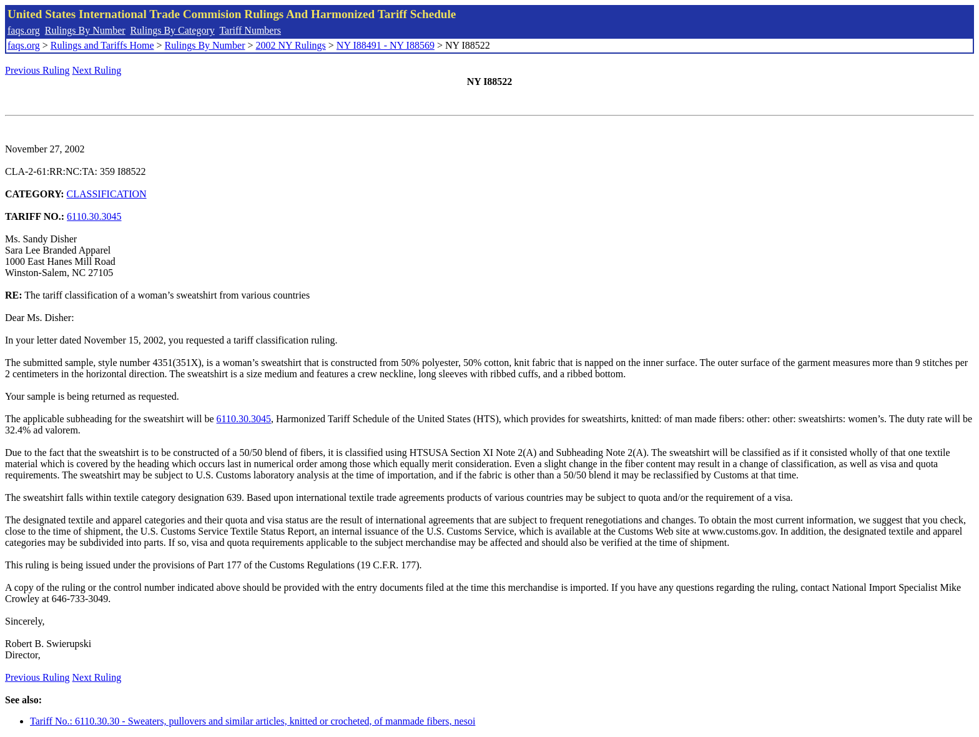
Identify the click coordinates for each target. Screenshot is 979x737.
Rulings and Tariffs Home (102, 45)
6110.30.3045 (94, 216)
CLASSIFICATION (107, 194)
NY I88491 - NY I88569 (386, 45)
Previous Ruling (37, 70)
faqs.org (23, 30)
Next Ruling (97, 70)
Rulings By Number (85, 30)
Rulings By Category (172, 30)
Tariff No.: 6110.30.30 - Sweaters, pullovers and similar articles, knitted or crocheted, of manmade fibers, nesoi (252, 721)
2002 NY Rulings (291, 45)
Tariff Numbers (250, 30)
